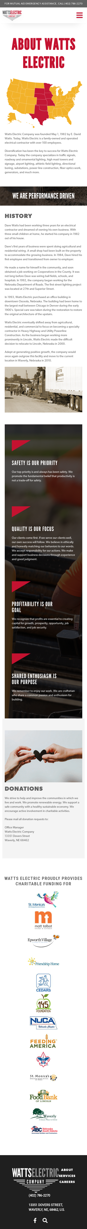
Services (67, 1176)
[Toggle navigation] (79, 15)
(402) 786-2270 (39, 1195)
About (67, 1170)
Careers (67, 1182)
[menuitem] (35, 1220)
